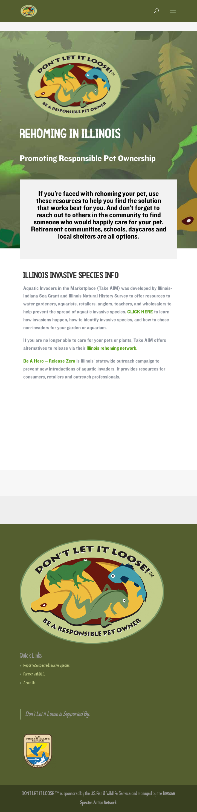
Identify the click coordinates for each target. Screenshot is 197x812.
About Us (29, 683)
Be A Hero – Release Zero (49, 362)
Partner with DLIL (34, 674)
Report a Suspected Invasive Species (47, 665)
